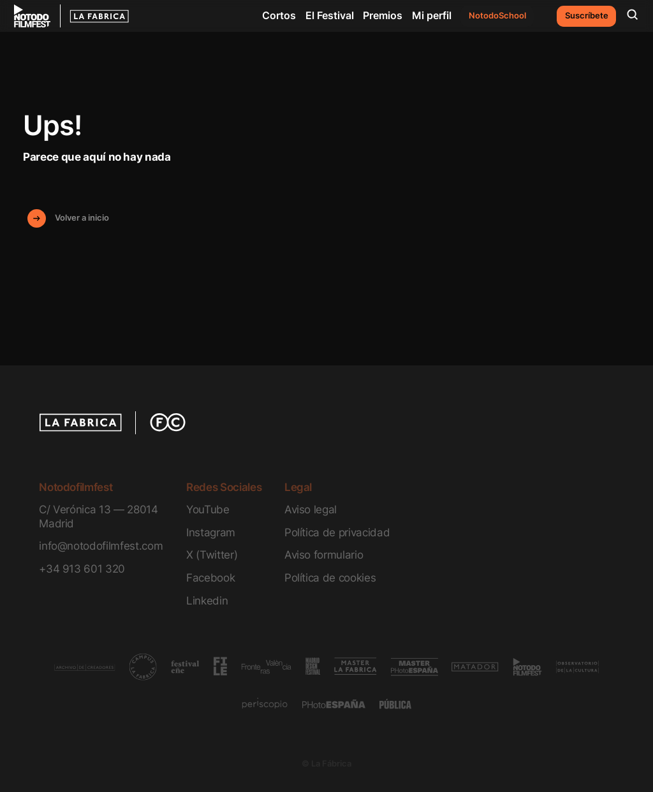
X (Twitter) (211, 554)
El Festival (329, 15)
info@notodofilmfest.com (101, 545)
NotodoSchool (497, 15)
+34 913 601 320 (82, 568)
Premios (382, 15)
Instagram (210, 532)
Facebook (210, 577)
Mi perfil (431, 15)
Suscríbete (586, 15)
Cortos (279, 15)
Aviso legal (310, 509)
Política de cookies (330, 577)
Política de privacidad (337, 532)
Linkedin (207, 600)
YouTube (208, 509)
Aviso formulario (323, 554)
